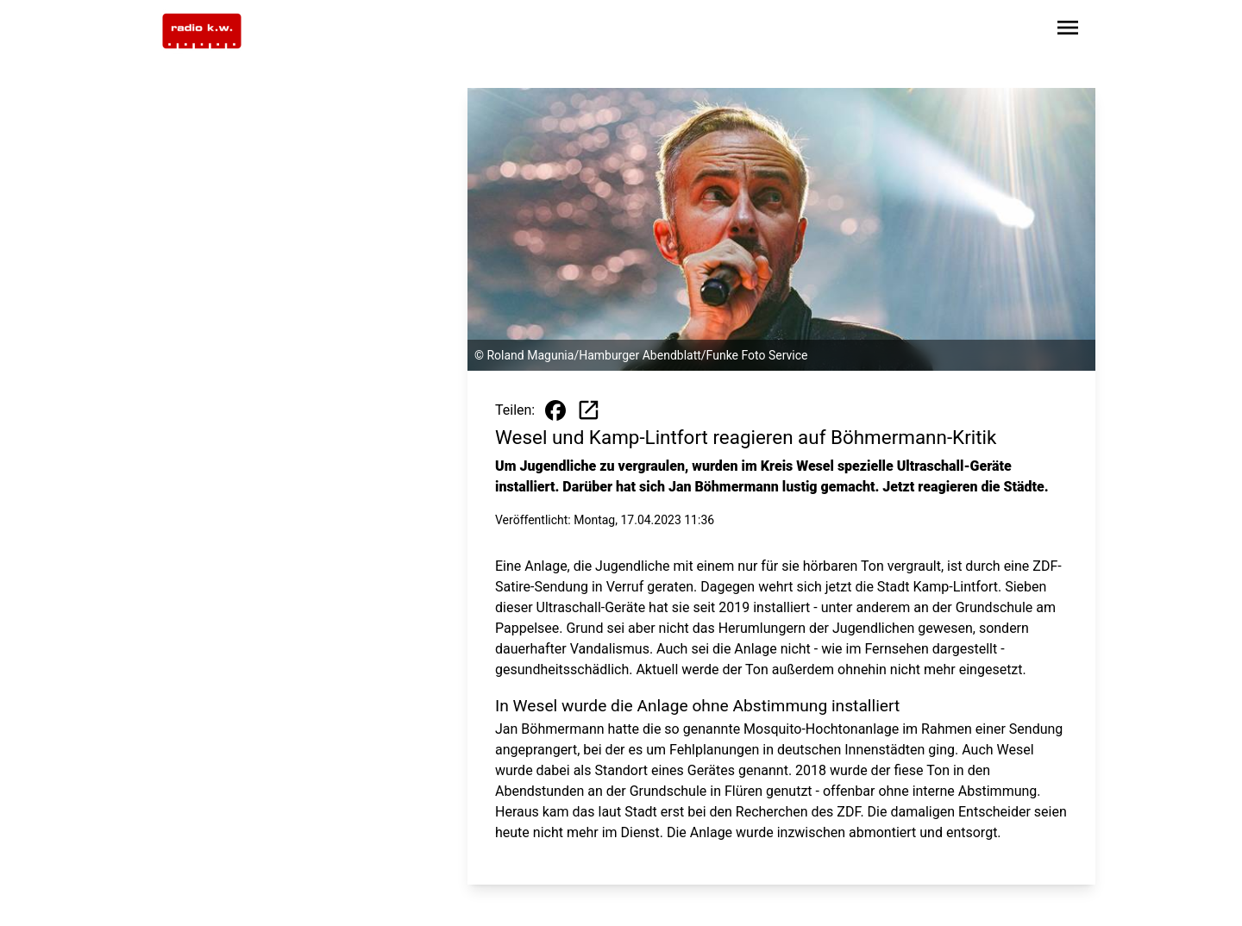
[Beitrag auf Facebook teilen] (555, 410)
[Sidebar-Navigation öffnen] (1068, 30)
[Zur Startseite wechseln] (201, 31)
